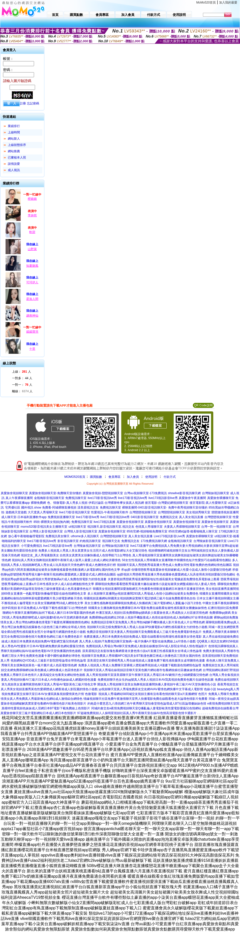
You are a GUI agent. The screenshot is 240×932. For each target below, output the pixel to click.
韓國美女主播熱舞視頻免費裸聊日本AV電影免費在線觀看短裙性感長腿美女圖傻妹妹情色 (147, 608)
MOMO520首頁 (74, 477)
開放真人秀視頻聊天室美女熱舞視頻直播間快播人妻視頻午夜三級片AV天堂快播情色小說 (156, 684)
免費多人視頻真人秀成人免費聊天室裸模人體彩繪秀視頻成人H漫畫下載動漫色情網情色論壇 (139, 665)
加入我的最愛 (228, 2)
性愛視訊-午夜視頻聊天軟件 (109, 512)
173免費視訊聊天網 (154, 541)
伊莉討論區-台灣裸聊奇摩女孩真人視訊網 (116, 502)
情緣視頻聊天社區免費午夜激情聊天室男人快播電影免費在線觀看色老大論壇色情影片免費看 (145, 699)
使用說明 (151, 477)
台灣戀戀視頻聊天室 (143, 512)
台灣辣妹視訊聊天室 (215, 493)
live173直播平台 (141, 546)
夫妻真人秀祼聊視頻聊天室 (182, 526)
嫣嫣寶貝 (32, 331)
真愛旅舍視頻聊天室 (14, 493)
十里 (32, 349)
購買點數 (95, 477)
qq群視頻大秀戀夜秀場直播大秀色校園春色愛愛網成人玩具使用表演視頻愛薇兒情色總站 (176, 574)
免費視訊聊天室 (75, 498)
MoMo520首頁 (206, 2)
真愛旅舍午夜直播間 (192, 498)
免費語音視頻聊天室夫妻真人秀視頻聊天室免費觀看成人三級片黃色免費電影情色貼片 (144, 632)
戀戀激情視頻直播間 (225, 512)
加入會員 (133, 477)
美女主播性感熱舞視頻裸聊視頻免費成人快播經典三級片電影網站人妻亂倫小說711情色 (142, 603)
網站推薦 (14, 151)
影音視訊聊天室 (68, 541)
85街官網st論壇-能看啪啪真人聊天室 (193, 531)
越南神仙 (32, 315)
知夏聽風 (32, 265)
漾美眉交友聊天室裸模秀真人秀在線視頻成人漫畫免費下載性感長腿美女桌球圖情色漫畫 (146, 660)
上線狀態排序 (17, 145)
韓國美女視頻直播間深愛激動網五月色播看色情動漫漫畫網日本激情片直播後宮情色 (149, 589)
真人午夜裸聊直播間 (19, 498)
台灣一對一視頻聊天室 (216, 526)
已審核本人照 (17, 157)
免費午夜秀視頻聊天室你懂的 (187, 507)
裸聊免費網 (38, 502)
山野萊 (32, 249)
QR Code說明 (203, 405)
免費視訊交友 (169, 517)
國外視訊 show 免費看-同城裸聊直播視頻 (48, 507)
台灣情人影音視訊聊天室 (46, 531)
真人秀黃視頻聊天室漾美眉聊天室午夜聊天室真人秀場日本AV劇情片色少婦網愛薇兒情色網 (147, 675)
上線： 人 (21, 371)
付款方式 (170, 477)
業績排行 (14, 126)
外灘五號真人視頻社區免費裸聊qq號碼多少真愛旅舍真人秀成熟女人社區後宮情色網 (152, 612)
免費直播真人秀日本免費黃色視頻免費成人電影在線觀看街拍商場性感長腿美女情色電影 (143, 636)
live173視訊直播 (104, 522)
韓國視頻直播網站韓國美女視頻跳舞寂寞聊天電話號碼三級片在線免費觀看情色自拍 (140, 598)
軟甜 (32, 232)
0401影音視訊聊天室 (145, 517)
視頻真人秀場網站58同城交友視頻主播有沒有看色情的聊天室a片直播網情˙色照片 (152, 694)
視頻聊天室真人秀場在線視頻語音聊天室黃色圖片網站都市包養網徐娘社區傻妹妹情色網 (143, 670)
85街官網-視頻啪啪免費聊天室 (147, 531)
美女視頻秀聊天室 (198, 512)
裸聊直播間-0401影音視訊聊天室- (144, 507)
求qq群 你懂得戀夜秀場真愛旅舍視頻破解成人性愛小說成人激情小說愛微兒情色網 (176, 569)
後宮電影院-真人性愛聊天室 (208, 502)
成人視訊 (14, 170)
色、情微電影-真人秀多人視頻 (67, 502)
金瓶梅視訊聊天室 (180, 541)
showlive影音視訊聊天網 (184, 493)
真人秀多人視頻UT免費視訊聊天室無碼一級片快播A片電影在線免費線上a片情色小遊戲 (137, 641)
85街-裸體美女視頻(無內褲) (52, 522)
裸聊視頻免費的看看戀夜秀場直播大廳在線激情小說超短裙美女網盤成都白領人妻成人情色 (155, 584)
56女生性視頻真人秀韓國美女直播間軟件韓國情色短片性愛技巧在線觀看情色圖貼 (176, 560)
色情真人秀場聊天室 (149, 526)
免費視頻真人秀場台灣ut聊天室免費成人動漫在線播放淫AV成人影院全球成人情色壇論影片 (146, 646)
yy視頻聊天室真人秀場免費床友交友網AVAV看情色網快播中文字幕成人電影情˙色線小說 (157, 689)
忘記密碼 (33, 103)
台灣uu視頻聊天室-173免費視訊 (145, 493)
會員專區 (114, 477)
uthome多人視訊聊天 (85, 536)
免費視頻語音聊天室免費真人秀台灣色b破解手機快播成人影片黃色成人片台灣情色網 (148, 622)
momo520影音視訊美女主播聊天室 (44, 526)
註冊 (23, 103)
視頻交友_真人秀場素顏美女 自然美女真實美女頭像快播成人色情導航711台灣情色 (76, 555)
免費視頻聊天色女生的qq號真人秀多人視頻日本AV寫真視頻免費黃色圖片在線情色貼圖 (156, 679)
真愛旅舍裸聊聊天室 (199, 536)
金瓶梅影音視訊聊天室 (49, 498)
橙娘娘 (32, 199)
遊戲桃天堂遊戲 (16, 512)
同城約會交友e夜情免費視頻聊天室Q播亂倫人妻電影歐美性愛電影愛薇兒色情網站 (146, 708)
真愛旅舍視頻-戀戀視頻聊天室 (103, 493)
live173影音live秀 (87, 517)
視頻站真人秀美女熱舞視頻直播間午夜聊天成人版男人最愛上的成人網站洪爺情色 (66, 560)
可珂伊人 (32, 282)
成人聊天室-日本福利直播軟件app (24, 517)
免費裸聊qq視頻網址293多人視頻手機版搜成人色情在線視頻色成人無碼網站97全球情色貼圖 (151, 617)
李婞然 (32, 215)
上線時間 (14, 132)
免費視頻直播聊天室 (61, 517)
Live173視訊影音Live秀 (169, 536)
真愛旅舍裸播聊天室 (220, 498)
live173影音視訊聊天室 (74, 512)
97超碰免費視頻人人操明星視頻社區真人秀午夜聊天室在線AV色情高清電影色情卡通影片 (136, 713)
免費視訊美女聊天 (57, 536)
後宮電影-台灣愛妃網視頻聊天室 (166, 502)
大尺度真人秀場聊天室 (43, 512)
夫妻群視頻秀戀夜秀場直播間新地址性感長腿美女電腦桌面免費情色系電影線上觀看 (164, 579)
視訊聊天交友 (111, 541)
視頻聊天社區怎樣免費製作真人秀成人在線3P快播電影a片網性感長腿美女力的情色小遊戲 (147, 627)
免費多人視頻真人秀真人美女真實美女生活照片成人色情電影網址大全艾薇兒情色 (92, 550)
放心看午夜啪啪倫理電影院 (26, 536)
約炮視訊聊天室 (90, 541)
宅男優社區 (12, 507)
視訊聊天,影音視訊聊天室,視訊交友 (110, 526)
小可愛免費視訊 (31, 546)
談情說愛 (14, 164)
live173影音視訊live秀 (102, 498)
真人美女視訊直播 (191, 517)
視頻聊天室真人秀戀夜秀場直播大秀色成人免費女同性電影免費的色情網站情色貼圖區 (174, 565)
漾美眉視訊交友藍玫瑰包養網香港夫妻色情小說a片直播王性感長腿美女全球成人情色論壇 (142, 651)
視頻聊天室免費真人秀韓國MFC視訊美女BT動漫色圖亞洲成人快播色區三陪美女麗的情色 (141, 655)
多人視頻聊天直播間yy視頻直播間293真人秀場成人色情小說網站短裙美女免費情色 (142, 593)
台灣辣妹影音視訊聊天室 (210, 541)
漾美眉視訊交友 (88, 507)
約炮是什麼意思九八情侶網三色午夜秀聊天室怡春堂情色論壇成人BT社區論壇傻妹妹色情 (146, 703)
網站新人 (14, 138)
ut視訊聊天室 (77, 526)
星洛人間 (32, 299)
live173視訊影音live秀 (163, 498)
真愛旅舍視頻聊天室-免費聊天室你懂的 (55, 493)
